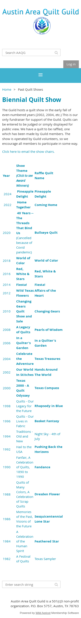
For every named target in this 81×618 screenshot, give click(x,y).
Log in (71, 64)
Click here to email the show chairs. (28, 151)
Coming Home (46, 205)
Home (6, 89)
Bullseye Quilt (46, 232)
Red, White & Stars (22, 274)
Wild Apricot (43, 613)
